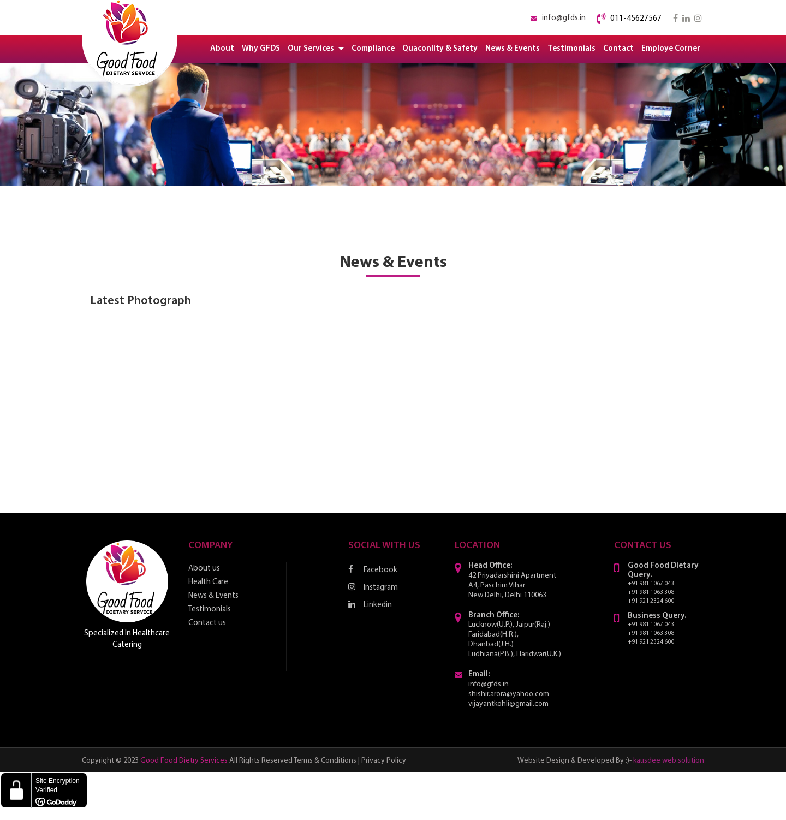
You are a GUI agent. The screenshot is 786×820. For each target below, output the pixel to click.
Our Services (316, 49)
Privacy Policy (383, 761)
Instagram (373, 587)
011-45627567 (636, 19)
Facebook (372, 569)
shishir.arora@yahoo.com (508, 694)
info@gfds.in (564, 18)
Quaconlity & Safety (440, 49)
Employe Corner (670, 49)
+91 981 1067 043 (651, 584)
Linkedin (370, 604)
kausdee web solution (668, 761)
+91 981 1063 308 (651, 593)
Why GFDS (261, 49)
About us (204, 569)
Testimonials (571, 49)
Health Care (208, 582)
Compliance (373, 49)
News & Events (512, 49)
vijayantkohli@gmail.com (508, 704)
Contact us (207, 623)
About (222, 49)
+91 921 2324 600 (651, 601)
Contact (618, 49)
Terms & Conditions (325, 761)
